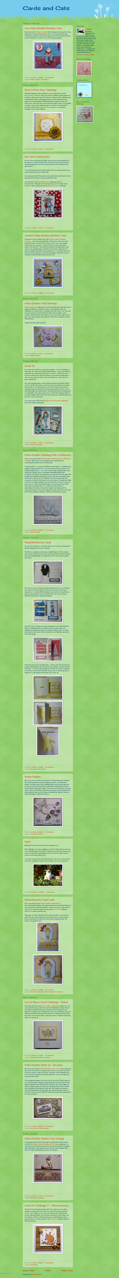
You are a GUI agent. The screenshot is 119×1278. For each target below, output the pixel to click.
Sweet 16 (30, 365)
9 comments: (49, 149)
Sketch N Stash (45, 107)
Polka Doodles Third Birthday (41, 303)
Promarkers (45, 79)
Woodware (42, 769)
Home (48, 1270)
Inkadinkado (34, 1057)
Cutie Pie (57, 909)
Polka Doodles (41, 32)
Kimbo (89, 29)
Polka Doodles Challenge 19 (50, 903)
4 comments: (49, 767)
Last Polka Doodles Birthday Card (43, 28)
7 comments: (49, 530)
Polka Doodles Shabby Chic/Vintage (44, 1138)
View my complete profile (85, 54)
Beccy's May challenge (33, 95)
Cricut (32, 444)
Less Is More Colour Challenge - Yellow (46, 1002)
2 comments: (49, 832)
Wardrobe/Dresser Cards (38, 542)
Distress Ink (34, 1128)
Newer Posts (28, 1270)
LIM (40, 1057)
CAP (31, 1198)
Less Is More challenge (50, 1006)
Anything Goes (44, 182)
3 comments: (49, 353)
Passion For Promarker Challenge (56, 400)
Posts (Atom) (37, 1274)
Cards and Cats (46, 8)
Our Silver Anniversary (37, 156)
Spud (27, 841)
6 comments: (49, 228)
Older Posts (67, 1270)
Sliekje (27, 1213)
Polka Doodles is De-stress (50, 1068)
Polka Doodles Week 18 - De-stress (44, 1064)
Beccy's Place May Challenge (41, 89)
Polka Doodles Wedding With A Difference (48, 454)
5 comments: (49, 77)
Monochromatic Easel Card (39, 899)
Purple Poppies (33, 776)
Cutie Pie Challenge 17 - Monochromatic (47, 1205)
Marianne (39, 834)
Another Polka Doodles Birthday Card (45, 235)
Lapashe (33, 834)
